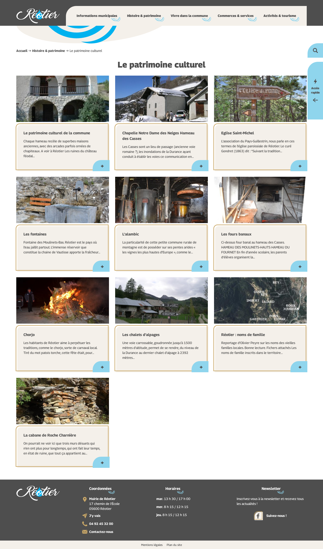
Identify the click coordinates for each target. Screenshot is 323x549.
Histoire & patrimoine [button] (144, 16)
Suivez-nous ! (276, 516)
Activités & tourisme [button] (279, 16)
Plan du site (174, 545)
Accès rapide (315, 90)
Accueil (21, 51)
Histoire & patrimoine (48, 51)
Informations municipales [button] (97, 16)
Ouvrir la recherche (315, 50)
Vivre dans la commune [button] (189, 16)
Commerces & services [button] (236, 16)
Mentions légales (152, 545)
